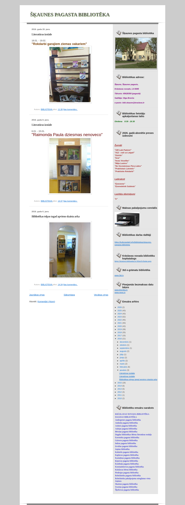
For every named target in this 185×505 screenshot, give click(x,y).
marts (122, 364)
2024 (119, 314)
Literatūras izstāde (42, 34)
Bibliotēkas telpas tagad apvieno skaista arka (56, 216)
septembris (125, 348)
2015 (119, 383)
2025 (119, 311)
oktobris (123, 345)
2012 (119, 392)
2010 (119, 398)
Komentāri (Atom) (46, 301)
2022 (119, 320)
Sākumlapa (69, 294)
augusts (123, 351)
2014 (119, 386)
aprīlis (122, 361)
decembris (124, 342)
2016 (119, 339)
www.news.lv (120, 292)
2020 (119, 326)
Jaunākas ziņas (37, 294)
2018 (119, 332)
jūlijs (122, 354)
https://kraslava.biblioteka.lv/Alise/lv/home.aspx (133, 261)
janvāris (123, 370)
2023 (119, 317)
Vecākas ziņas (101, 294)
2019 (119, 329)
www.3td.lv (119, 275)
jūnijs (122, 358)
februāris (124, 367)
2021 (119, 323)
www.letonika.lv (121, 290)
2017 (119, 335)
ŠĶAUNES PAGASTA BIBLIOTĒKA (70, 14)
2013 (119, 389)
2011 (119, 395)
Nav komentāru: (70, 109)
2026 (119, 307)
